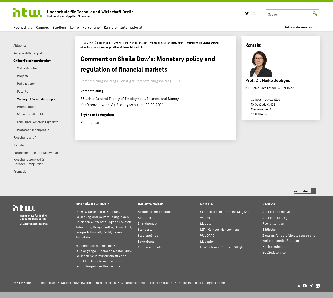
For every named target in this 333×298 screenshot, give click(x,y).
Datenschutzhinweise (76, 282)
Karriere (110, 27)
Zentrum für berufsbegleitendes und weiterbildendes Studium (288, 238)
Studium (59, 27)
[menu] (301, 27)
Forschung (91, 27)
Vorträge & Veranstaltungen (167, 42)
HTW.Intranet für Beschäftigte (222, 247)
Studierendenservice (277, 211)
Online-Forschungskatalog (130, 42)
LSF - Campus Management (219, 229)
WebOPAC (207, 235)
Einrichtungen (148, 223)
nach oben (305, 190)
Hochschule (22, 27)
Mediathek (208, 241)
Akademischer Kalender (155, 211)
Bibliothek (269, 229)
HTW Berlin (87, 42)
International (131, 27)
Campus (42, 27)
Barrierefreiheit (105, 282)
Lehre (74, 27)
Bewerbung (146, 241)
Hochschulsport (274, 246)
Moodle (205, 223)
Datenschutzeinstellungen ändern (201, 282)
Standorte (145, 229)
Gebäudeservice (274, 252)
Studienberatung (274, 217)
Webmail (206, 217)
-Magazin (224, 211)
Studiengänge (148, 235)
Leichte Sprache (161, 282)
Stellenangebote (150, 247)
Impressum (48, 282)
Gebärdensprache (133, 282)
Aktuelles (144, 217)
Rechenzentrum (273, 223)
